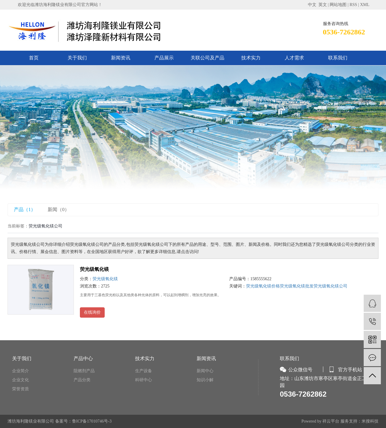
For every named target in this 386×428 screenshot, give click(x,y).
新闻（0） (58, 209)
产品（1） (25, 209)
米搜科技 (370, 421)
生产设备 (143, 371)
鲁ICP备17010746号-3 (92, 421)
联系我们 (337, 57)
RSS (353, 4)
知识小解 (205, 380)
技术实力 (251, 57)
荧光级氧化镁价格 (263, 286)
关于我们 (77, 57)
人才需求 (294, 57)
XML (364, 4)
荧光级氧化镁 (94, 269)
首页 (34, 57)
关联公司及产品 (207, 57)
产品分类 (82, 380)
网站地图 (338, 4)
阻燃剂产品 (84, 371)
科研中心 (143, 380)
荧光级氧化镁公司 (330, 286)
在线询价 (92, 312)
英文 (322, 4)
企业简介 (20, 371)
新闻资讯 (120, 57)
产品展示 (164, 57)
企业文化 (20, 380)
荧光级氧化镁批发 (297, 286)
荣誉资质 (20, 389)
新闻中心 (205, 371)
